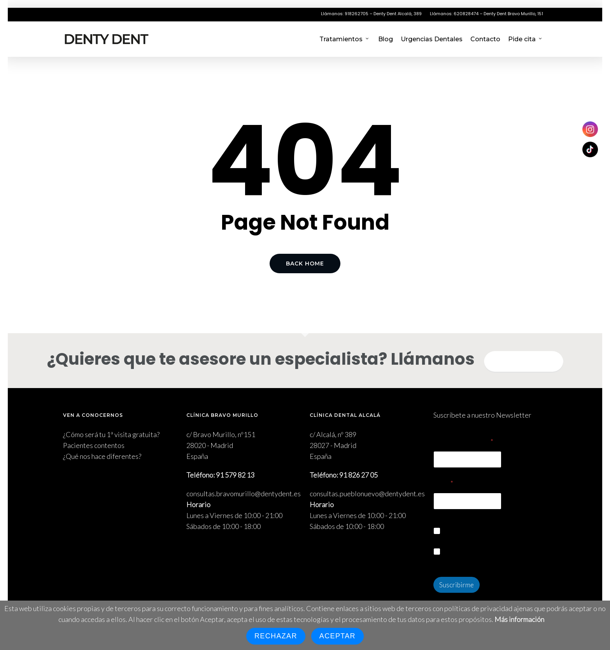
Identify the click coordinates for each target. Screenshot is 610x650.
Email (443, 483)
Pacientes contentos (93, 445)
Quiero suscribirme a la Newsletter (495, 531)
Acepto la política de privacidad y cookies (493, 556)
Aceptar (337, 636)
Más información (519, 619)
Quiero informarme (523, 362)
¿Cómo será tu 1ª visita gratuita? (111, 434)
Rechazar (275, 636)
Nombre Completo (463, 441)
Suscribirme (456, 585)
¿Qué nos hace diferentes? (102, 456)
